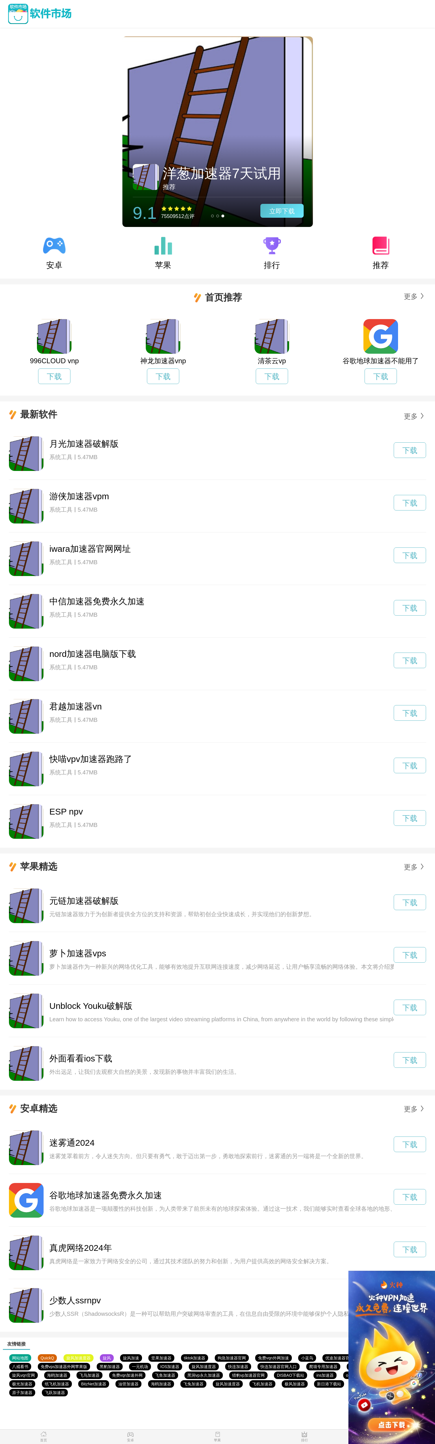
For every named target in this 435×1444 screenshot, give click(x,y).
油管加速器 (128, 1384)
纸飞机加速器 (57, 1384)
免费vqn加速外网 (127, 1375)
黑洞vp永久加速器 (203, 1375)
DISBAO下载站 (290, 1375)
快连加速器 (238, 1366)
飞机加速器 (262, 1384)
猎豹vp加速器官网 (248, 1375)
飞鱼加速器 (165, 1375)
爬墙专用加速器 (323, 1366)
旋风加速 (131, 1358)
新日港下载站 (329, 1384)
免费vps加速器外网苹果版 (64, 1366)
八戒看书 (20, 1366)
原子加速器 (22, 1392)
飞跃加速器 (55, 1392)
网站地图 (20, 1358)
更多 (411, 296)
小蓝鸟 (307, 1358)
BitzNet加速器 (93, 1384)
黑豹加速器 (110, 1366)
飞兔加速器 (193, 1384)
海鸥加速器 (57, 1375)
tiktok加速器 (195, 1358)
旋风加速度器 (78, 1358)
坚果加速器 (161, 1358)
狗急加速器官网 (232, 1358)
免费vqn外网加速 (273, 1358)
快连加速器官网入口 (278, 1366)
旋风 (107, 1358)
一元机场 (140, 1366)
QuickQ (47, 1358)
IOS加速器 (169, 1366)
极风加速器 (295, 1384)
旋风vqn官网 (23, 1375)
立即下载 (282, 211)
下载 (54, 376)
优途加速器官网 (339, 1358)
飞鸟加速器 (89, 1375)
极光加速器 (22, 1384)
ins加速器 (325, 1375)
